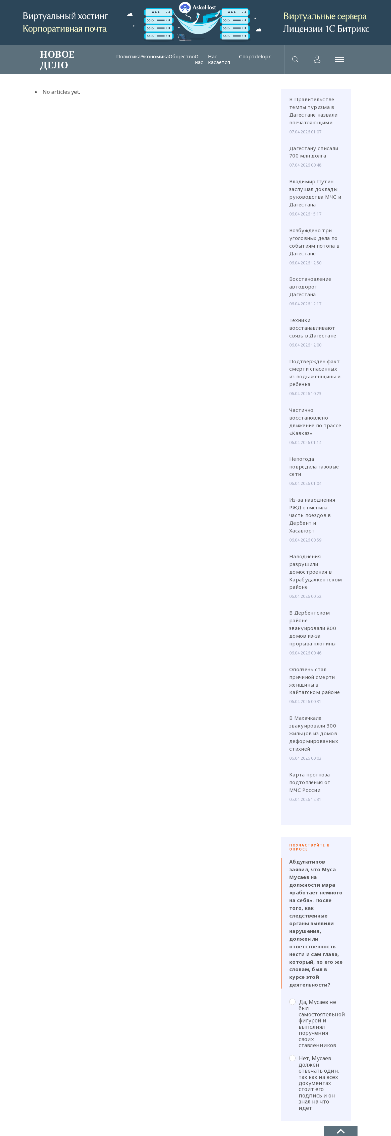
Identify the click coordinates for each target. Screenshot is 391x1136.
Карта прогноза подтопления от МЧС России (309, 782)
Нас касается (219, 59)
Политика (128, 57)
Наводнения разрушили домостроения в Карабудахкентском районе (315, 571)
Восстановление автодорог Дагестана (310, 286)
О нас (199, 59)
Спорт (247, 57)
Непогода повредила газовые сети (314, 466)
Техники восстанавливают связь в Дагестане (312, 328)
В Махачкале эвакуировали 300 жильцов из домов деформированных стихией (313, 733)
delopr (263, 57)
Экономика (155, 57)
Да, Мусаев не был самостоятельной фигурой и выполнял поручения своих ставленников (316, 1023)
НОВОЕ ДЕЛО (57, 59)
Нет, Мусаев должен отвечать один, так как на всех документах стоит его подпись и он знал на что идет (314, 1083)
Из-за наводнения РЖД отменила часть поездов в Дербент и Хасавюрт (312, 515)
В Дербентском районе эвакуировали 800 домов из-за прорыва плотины (312, 628)
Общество (182, 57)
